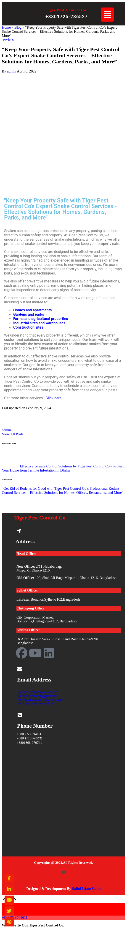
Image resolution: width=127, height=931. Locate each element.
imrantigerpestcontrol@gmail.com (39, 699)
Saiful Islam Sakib (86, 889)
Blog (17, 27)
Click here (53, 398)
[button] (107, 14)
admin (6, 430)
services (8, 40)
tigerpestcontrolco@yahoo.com (37, 692)
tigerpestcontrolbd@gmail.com (37, 696)
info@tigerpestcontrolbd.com (36, 703)
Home (6, 27)
